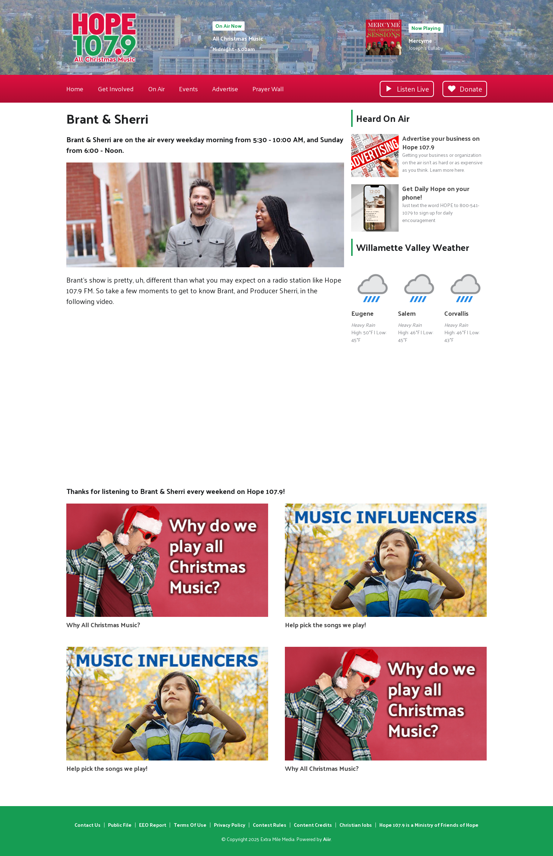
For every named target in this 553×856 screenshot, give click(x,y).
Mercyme (420, 40)
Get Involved (116, 88)
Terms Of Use (190, 824)
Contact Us (88, 824)
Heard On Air (383, 118)
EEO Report (152, 824)
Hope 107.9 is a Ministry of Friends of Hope (428, 824)
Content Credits (313, 824)
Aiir (327, 839)
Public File (120, 824)
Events (188, 88)
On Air (156, 88)
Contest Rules (269, 824)
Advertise (225, 88)
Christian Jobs (355, 824)
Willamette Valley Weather (412, 247)
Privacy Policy (229, 824)
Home (74, 88)
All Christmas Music (238, 38)
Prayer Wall (268, 88)
